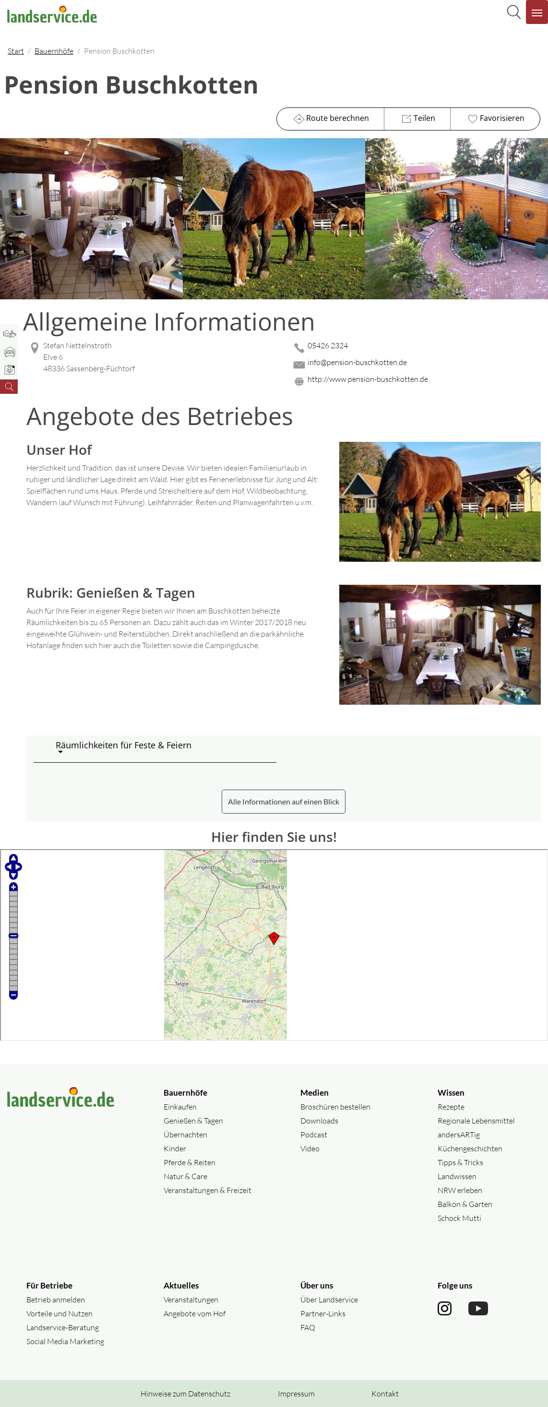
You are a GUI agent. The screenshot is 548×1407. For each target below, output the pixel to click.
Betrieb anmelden (55, 1299)
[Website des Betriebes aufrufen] (416, 381)
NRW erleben (460, 1190)
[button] (162, 749)
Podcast (313, 1134)
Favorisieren (494, 119)
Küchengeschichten (470, 1148)
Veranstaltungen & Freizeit (207, 1190)
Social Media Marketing (65, 1341)
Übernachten (185, 1134)
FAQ (307, 1327)
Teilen (417, 119)
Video (310, 1148)
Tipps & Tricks (460, 1162)
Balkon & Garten (465, 1204)
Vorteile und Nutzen (59, 1313)
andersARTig (459, 1134)
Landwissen (457, 1176)
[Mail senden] (416, 364)
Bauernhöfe (54, 51)
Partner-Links (322, 1313)
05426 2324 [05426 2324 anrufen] (328, 345)
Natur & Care (185, 1176)
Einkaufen (180, 1106)
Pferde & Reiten (189, 1162)
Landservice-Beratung (62, 1327)
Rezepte (451, 1106)
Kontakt (385, 1393)
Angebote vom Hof (195, 1313)
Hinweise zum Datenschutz (185, 1393)
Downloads (319, 1120)
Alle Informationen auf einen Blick (283, 801)
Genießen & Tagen (193, 1120)
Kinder (175, 1148)
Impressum (296, 1393)
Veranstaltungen (191, 1299)
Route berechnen (330, 119)
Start (16, 51)
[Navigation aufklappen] (537, 12)
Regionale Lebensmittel (476, 1120)
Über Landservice (329, 1299)
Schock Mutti (459, 1218)
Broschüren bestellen (335, 1106)
